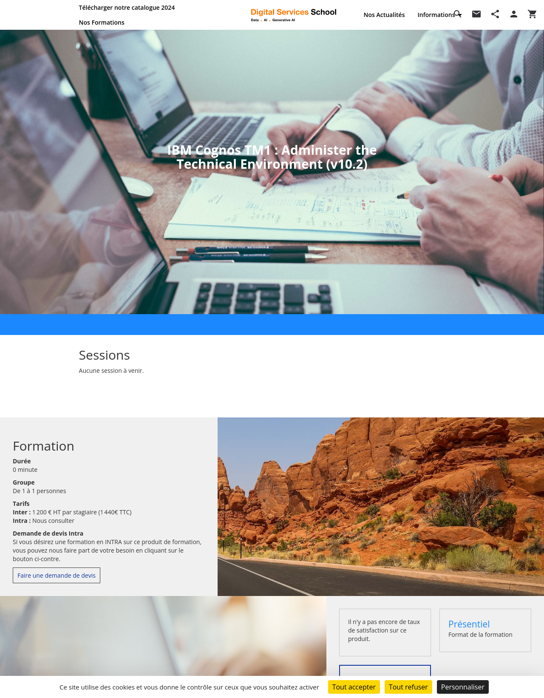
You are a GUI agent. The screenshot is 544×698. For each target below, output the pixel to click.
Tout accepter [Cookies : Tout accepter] (354, 687)
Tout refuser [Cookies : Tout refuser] (408, 687)
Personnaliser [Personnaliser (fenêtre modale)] (462, 687)
